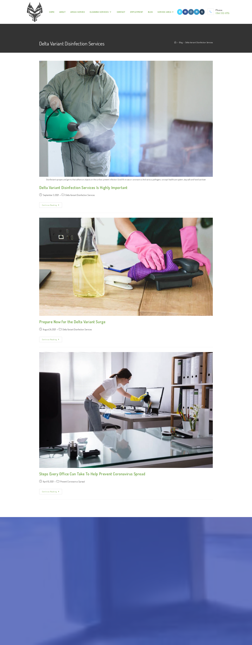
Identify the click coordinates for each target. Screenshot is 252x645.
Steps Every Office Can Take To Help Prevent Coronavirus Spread (92, 473)
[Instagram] (191, 12)
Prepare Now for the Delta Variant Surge (72, 321)
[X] (179, 12)
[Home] (175, 42)
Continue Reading (52, 204)
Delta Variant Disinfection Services (199, 42)
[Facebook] (185, 12)
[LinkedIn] (196, 12)
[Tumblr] (202, 12)
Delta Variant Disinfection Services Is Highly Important (83, 187)
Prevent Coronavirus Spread (72, 481)
